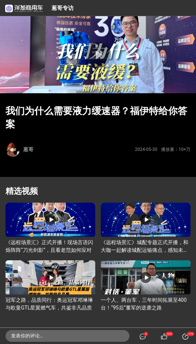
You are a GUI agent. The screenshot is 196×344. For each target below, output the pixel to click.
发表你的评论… (27, 335)
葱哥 (28, 149)
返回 (182, 280)
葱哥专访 (62, 8)
